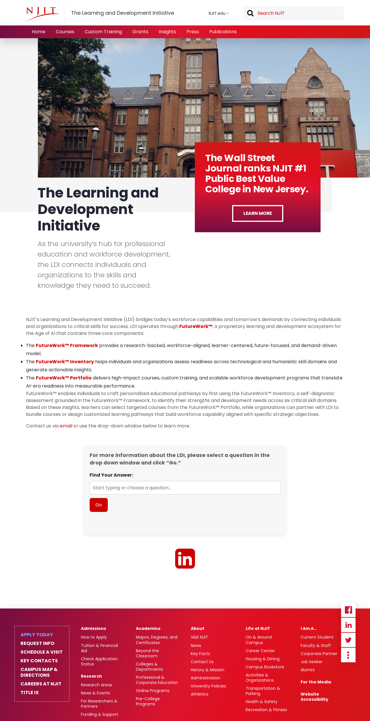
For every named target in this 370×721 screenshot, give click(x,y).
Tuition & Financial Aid (99, 648)
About (197, 628)
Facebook (348, 610)
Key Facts (200, 653)
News (196, 645)
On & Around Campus (259, 640)
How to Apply (94, 637)
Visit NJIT (199, 637)
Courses (65, 31)
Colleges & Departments (149, 666)
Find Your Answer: (111, 475)
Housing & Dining (263, 658)
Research (91, 676)
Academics (148, 628)
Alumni (307, 669)
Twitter (348, 640)
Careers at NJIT (41, 684)
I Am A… (309, 628)
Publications (223, 31)
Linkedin (348, 625)
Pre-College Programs (148, 701)
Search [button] (250, 13)
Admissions (93, 628)
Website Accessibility (314, 697)
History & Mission (207, 669)
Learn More (257, 213)
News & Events (95, 693)
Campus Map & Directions (39, 672)
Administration (205, 678)
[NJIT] (42, 14)
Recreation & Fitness (266, 709)
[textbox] (293, 13)
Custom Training (103, 31)
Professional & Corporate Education (157, 680)
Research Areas (96, 684)
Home (38, 31)
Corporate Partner (319, 653)
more (348, 655)
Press (192, 31)
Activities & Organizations (260, 677)
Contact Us (202, 661)
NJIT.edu (217, 13)
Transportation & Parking (263, 691)
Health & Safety (262, 701)
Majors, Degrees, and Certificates (156, 640)
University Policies (208, 686)
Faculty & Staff (316, 645)
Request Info (37, 643)
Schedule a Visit (42, 652)
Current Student (317, 637)
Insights (167, 31)
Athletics (199, 694)
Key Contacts (39, 661)
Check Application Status (99, 661)
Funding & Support (99, 714)
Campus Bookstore (265, 667)
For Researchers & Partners (99, 703)
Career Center (260, 650)
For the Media (316, 682)
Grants (140, 31)
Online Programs (152, 690)
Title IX (30, 693)
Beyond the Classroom (147, 653)
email (66, 426)
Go (98, 504)
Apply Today (37, 635)
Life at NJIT (258, 628)
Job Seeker (312, 661)
